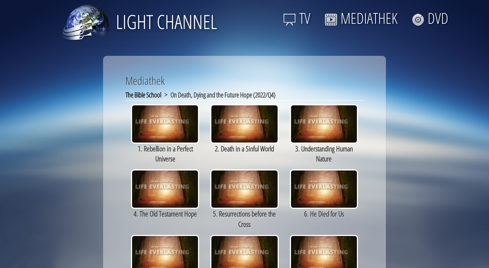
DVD (430, 18)
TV (296, 18)
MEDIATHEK (361, 18)
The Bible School (143, 94)
